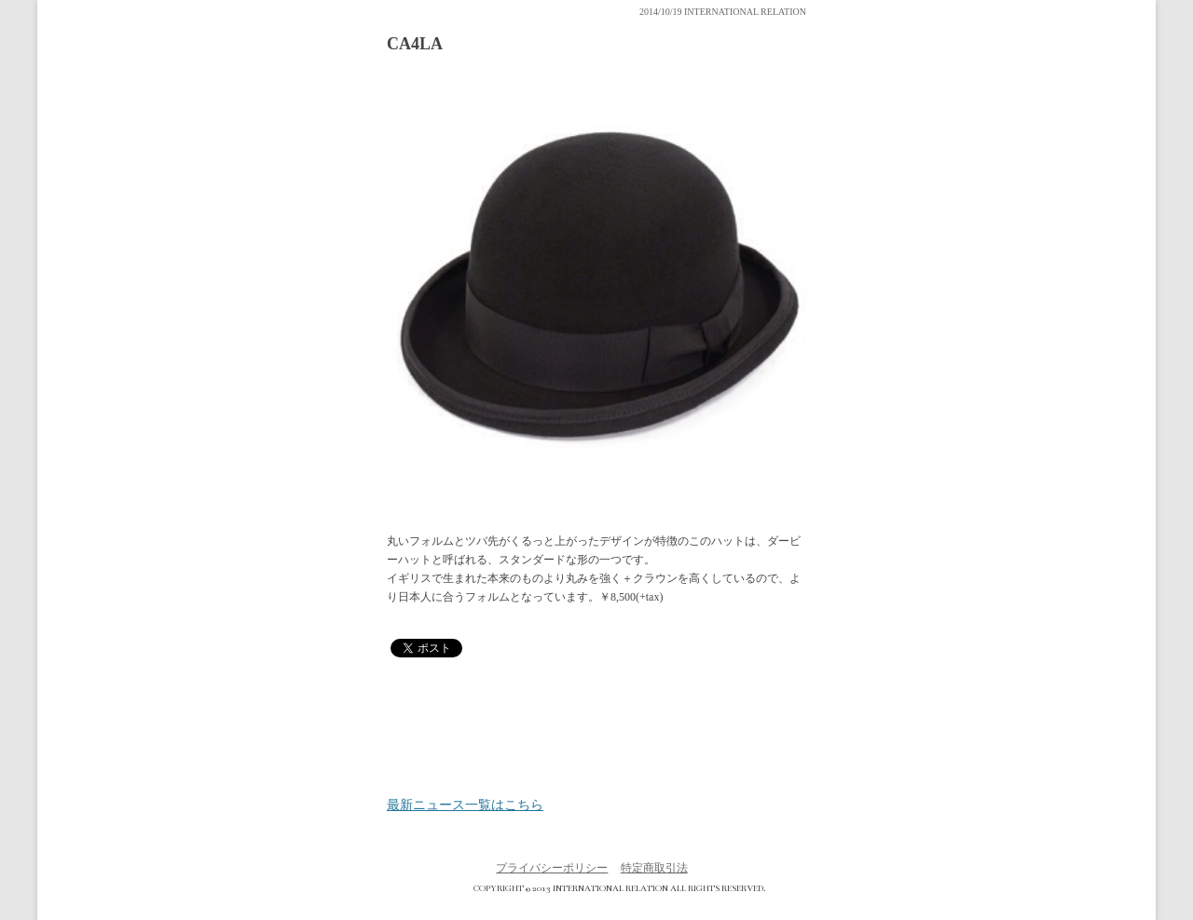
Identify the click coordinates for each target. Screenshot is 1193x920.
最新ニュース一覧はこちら (465, 805)
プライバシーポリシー (552, 867)
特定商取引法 (654, 867)
